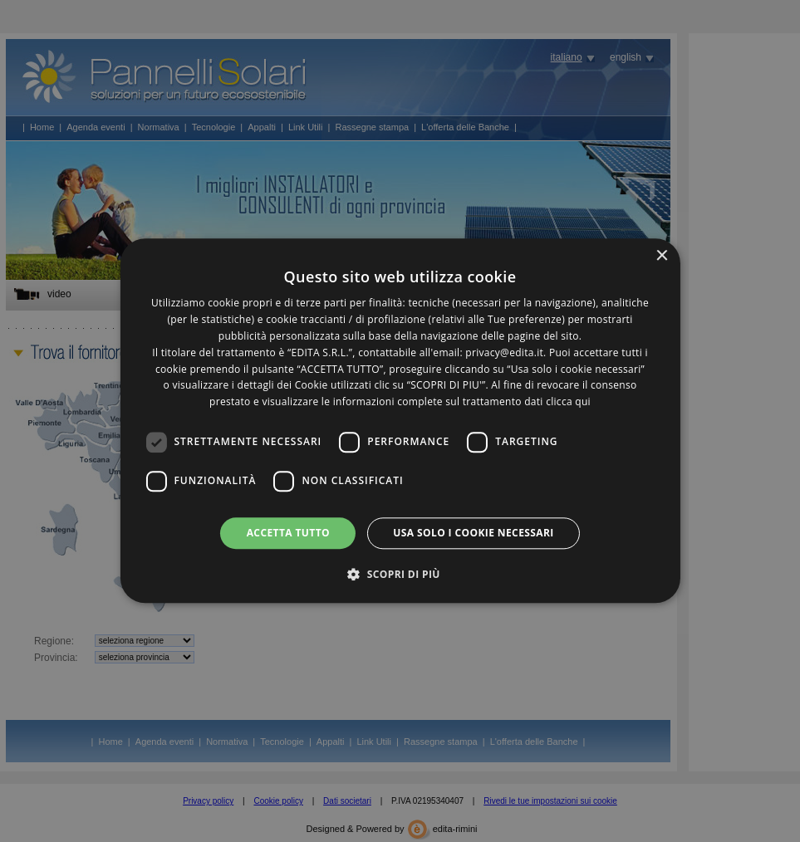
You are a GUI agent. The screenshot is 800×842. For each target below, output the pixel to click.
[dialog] (400, 420)
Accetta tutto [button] (288, 533)
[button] (400, 574)
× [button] (661, 256)
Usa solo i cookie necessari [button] (473, 533)
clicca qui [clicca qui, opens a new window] (568, 401)
